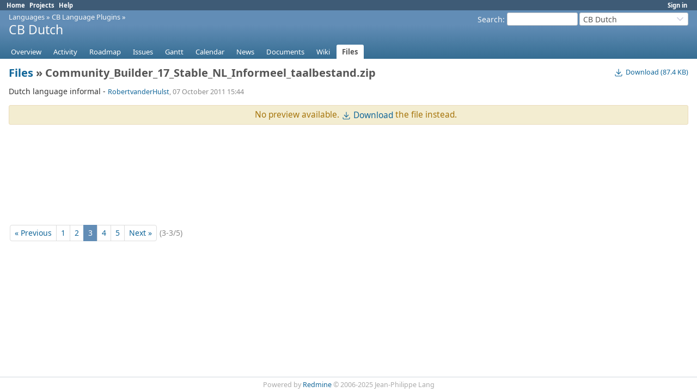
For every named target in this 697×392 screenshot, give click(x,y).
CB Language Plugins (86, 17)
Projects (41, 5)
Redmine (317, 384)
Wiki (323, 52)
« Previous (33, 233)
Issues (143, 52)
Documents (285, 52)
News (245, 52)
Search (490, 19)
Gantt (174, 52)
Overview (26, 52)
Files (350, 52)
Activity (65, 52)
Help (66, 5)
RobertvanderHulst (138, 91)
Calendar (209, 52)
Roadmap (105, 52)
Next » (140, 233)
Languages (27, 17)
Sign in (677, 5)
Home (16, 5)
